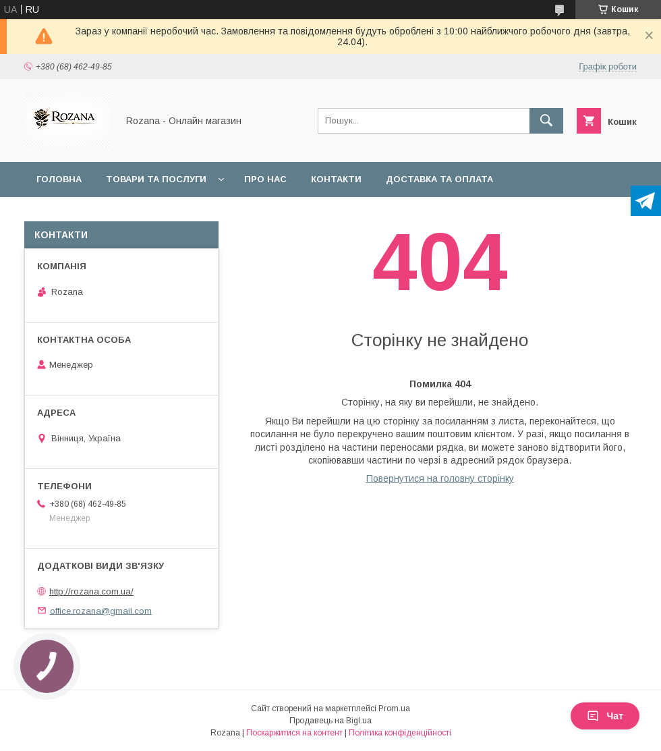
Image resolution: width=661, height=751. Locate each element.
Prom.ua (394, 708)
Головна (59, 179)
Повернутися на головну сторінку (440, 478)
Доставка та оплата (439, 179)
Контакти (336, 179)
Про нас (265, 179)
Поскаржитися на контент (294, 733)
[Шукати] (546, 121)
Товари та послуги (156, 179)
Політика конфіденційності (400, 733)
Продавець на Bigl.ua (330, 720)
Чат (605, 716)
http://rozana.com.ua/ (91, 591)
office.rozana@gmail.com (101, 610)
